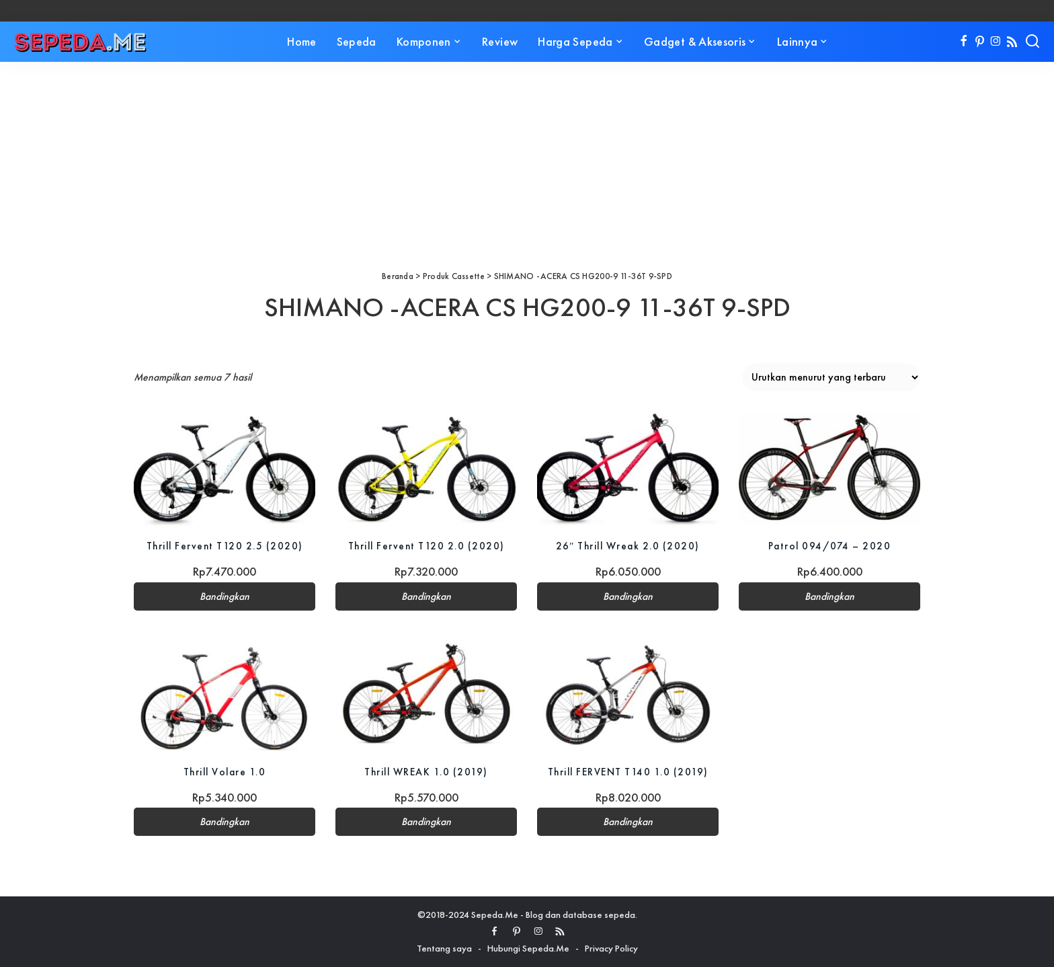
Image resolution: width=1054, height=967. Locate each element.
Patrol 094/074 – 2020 (829, 545)
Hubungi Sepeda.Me (528, 948)
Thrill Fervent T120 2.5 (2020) (225, 545)
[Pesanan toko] (831, 377)
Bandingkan (224, 596)
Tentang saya (444, 948)
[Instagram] (996, 42)
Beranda (397, 276)
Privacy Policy (611, 948)
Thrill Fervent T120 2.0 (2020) (426, 545)
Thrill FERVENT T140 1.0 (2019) (628, 771)
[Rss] (1012, 42)
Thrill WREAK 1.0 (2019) (426, 771)
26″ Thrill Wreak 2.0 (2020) (628, 545)
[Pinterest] (979, 42)
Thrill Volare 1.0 (225, 771)
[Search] (1032, 42)
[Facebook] (963, 42)
